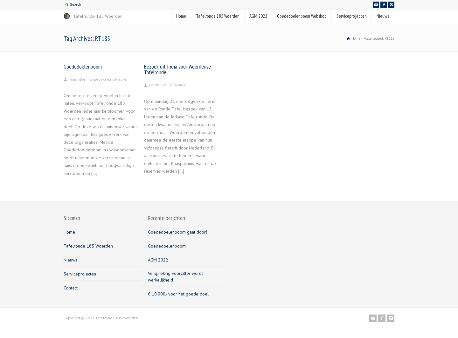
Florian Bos (76, 79)
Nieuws (383, 16)
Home (181, 16)
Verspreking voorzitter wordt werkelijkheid (175, 276)
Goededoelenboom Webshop (302, 16)
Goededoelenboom (83, 66)
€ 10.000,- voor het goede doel (178, 294)
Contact (71, 288)
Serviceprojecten (352, 16)
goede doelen (103, 79)
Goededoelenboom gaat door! (177, 232)
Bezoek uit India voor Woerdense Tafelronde (177, 69)
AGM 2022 (258, 16)
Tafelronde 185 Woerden (217, 16)
